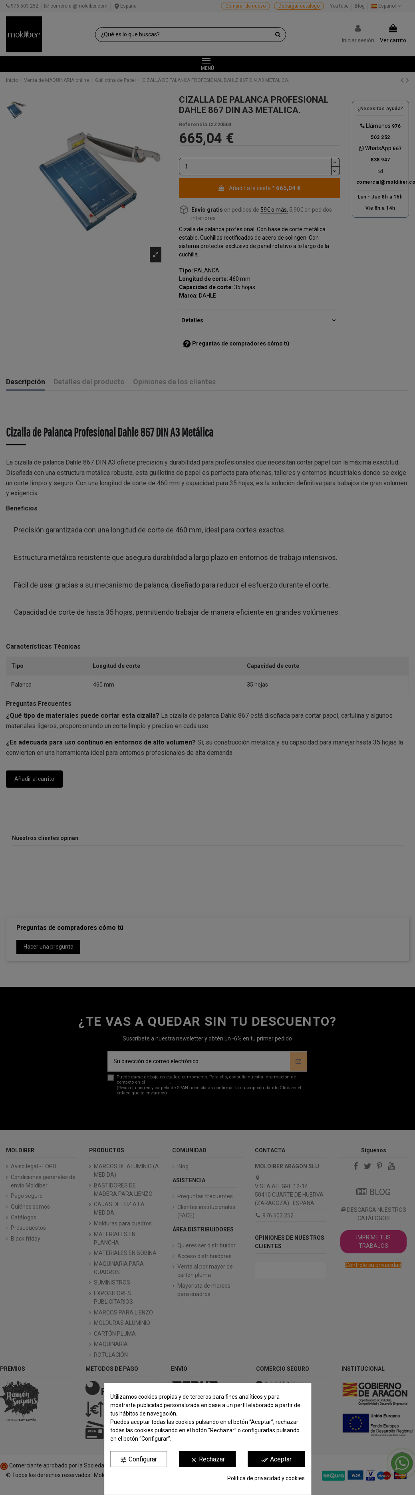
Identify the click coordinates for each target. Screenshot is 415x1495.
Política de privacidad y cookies (266, 1478)
